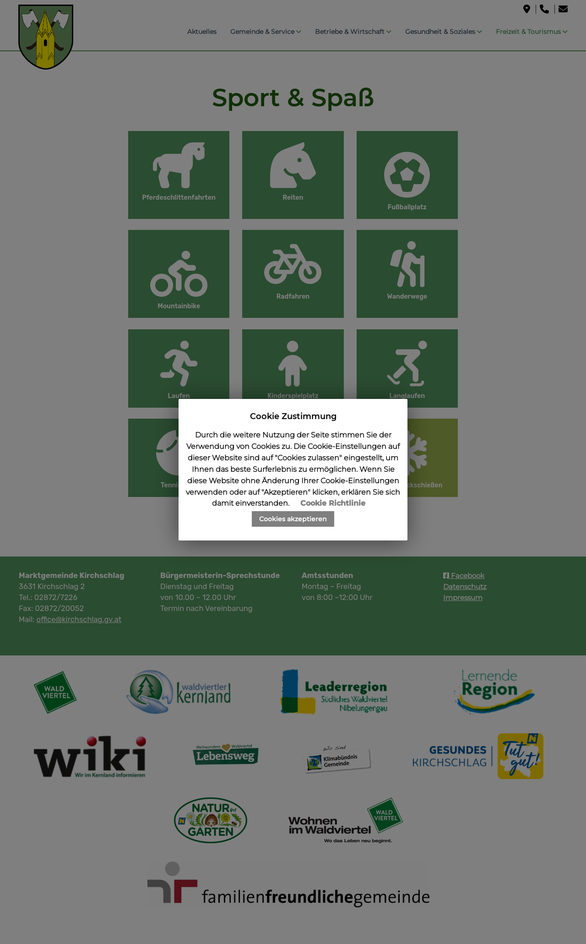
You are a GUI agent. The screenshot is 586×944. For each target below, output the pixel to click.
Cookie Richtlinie (332, 503)
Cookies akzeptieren (293, 519)
